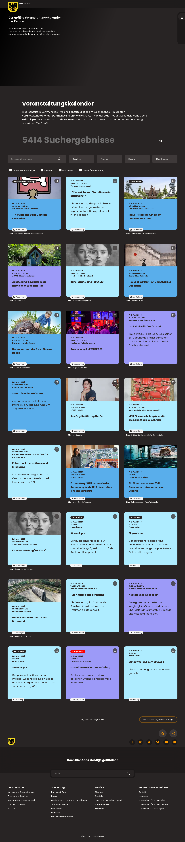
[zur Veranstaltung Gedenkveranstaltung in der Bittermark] (34, 605)
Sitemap (99, 792)
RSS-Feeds (100, 808)
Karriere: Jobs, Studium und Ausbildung (69, 800)
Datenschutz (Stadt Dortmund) (153, 804)
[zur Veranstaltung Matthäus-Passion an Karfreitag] (92, 672)
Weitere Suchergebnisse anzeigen (158, 719)
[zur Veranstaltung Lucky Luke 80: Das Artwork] (150, 337)
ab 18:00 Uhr (66, 170)
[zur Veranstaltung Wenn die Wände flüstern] (34, 404)
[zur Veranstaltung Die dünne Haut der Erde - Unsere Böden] (34, 337)
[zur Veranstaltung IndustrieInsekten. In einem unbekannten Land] (150, 203)
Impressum (144, 796)
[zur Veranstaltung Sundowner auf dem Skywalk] (150, 672)
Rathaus (11, 808)
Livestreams (56, 808)
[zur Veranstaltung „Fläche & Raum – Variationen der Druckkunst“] (92, 203)
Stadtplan (99, 796)
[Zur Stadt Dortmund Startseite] (20, 7)
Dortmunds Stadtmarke (62, 816)
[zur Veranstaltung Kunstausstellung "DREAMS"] (92, 270)
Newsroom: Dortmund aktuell (21, 800)
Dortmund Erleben (16, 804)
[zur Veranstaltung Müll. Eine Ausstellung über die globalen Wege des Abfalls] (150, 404)
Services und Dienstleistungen (21, 792)
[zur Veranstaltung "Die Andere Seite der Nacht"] (92, 605)
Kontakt (142, 792)
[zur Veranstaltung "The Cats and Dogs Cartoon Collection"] (34, 203)
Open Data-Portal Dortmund (108, 800)
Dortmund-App (58, 792)
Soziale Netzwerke (59, 804)
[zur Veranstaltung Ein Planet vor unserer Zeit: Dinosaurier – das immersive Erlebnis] (150, 471)
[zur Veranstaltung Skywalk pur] (92, 538)
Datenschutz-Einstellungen (151, 808)
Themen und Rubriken (18, 796)
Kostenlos (47, 170)
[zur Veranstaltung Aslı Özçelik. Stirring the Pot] (92, 404)
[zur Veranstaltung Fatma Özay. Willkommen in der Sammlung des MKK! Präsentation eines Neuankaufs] (92, 471)
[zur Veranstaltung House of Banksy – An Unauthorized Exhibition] (150, 270)
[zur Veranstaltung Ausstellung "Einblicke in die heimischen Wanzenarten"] (34, 270)
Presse (54, 796)
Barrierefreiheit (102, 804)
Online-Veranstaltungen (22, 170)
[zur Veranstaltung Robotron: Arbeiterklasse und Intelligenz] (34, 471)
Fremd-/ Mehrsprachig (92, 170)
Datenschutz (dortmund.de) (152, 800)
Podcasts (55, 812)
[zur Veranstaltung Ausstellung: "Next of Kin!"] (150, 605)
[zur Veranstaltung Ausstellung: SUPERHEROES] (92, 337)
